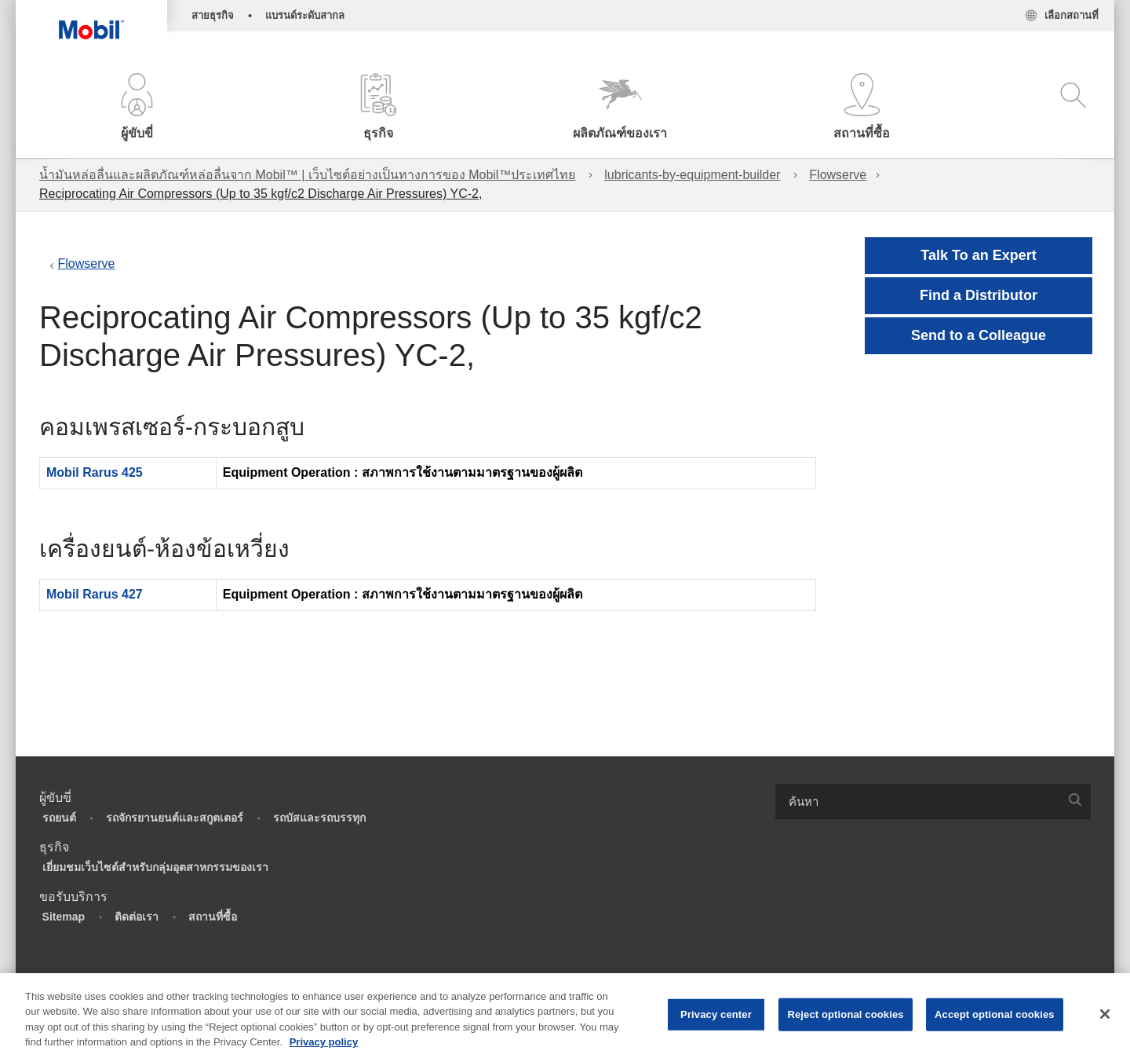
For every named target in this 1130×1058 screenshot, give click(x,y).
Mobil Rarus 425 (94, 472)
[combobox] (933, 801)
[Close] (1105, 1014)
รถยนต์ (59, 817)
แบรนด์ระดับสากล (304, 15)
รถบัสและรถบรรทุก (319, 817)
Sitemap (63, 916)
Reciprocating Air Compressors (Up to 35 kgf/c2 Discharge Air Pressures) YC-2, (260, 193)
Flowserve (837, 174)
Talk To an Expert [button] (978, 255)
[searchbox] (917, 801)
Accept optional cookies (995, 1014)
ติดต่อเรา (137, 916)
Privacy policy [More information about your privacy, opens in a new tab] (324, 1042)
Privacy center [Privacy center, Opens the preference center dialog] (716, 1014)
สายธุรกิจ (212, 15)
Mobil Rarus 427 (94, 594)
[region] (565, 1015)
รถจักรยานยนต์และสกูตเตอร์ (174, 817)
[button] (136, 108)
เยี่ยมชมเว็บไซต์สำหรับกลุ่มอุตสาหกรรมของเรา (155, 867)
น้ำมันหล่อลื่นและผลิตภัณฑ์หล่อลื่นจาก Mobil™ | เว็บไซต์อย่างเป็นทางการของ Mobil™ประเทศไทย (307, 174)
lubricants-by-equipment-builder (692, 174)
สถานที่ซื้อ (212, 916)
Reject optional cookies (845, 1014)
